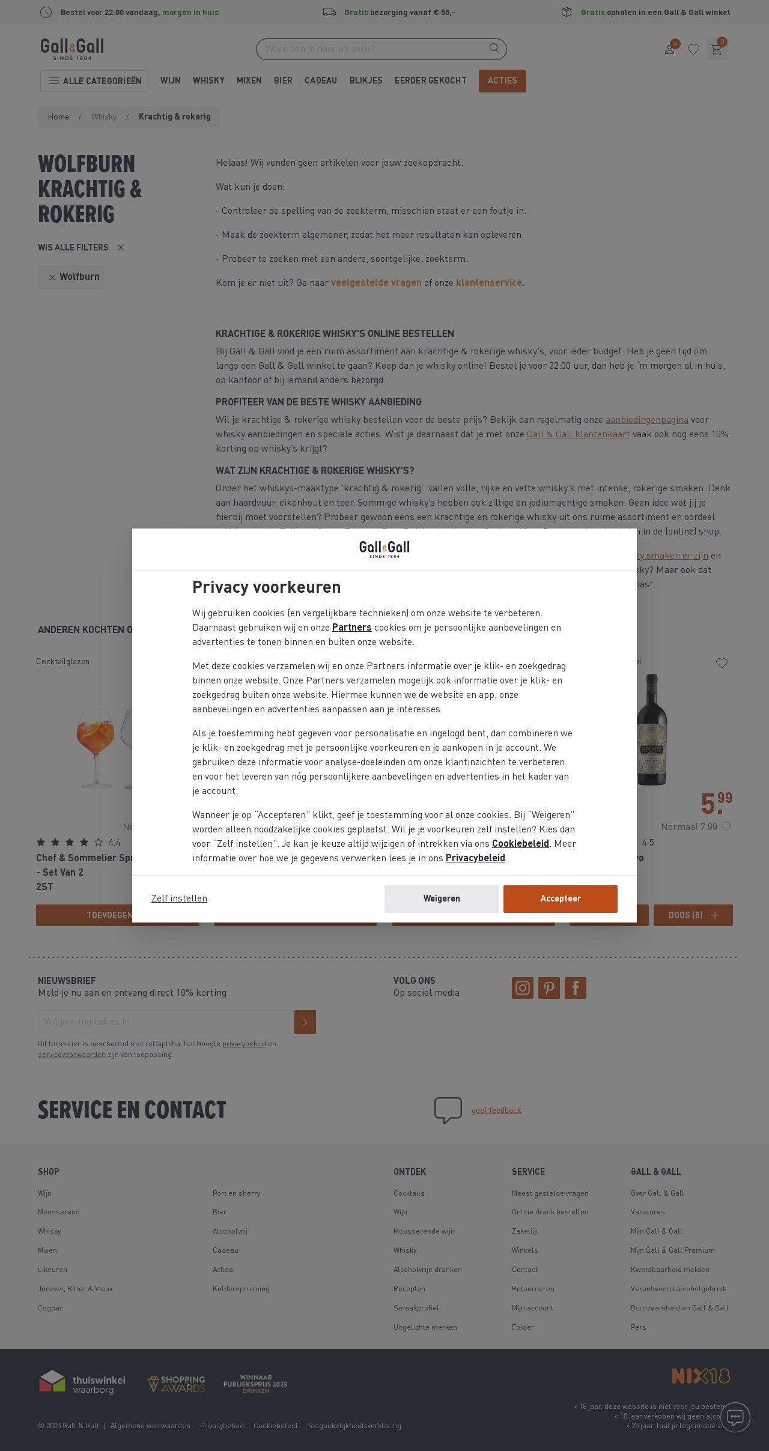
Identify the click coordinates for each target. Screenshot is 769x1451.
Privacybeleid (475, 859)
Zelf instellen (179, 899)
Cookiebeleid (520, 844)
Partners (352, 628)
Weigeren (442, 899)
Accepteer (561, 899)
